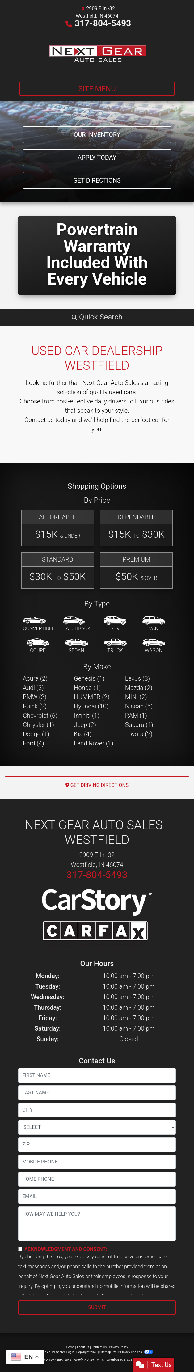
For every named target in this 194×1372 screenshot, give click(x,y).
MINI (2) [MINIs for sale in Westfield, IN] (136, 697)
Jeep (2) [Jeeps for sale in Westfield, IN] (85, 724)
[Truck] (115, 646)
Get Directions (97, 180)
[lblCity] (97, 1110)
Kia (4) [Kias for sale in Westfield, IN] (82, 734)
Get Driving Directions (97, 785)
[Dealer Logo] (97, 53)
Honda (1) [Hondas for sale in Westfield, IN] (87, 687)
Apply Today (97, 157)
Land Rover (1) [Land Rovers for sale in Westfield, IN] (93, 743)
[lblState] (97, 1127)
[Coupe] (38, 646)
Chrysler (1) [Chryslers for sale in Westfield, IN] (38, 724)
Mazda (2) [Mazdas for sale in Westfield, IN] (138, 687)
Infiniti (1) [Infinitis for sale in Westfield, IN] (86, 715)
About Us (83, 1347)
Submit (97, 1307)
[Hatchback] (76, 624)
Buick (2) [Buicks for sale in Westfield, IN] (35, 706)
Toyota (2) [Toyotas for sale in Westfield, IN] (139, 734)
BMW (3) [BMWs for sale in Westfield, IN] (34, 697)
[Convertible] (38, 624)
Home (70, 1347)
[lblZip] (97, 1144)
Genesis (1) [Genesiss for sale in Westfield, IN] (89, 678)
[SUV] (115, 624)
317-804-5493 (103, 23)
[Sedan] (76, 646)
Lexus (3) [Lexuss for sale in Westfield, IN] (137, 678)
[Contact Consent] (20, 1249)
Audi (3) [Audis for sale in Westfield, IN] (33, 687)
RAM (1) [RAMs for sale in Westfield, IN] (136, 715)
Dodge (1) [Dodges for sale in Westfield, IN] (36, 734)
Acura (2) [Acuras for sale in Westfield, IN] (35, 678)
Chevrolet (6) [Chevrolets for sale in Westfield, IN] (40, 715)
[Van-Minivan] (153, 624)
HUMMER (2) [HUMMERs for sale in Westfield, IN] (91, 697)
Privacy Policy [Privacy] (118, 1347)
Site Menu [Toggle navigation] (97, 88)
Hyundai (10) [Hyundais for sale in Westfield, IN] (91, 706)
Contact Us (99, 1347)
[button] (97, 317)
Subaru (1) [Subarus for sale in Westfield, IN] (139, 724)
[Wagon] (153, 646)
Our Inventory (97, 134)
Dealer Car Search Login (57, 1352)
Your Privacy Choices (133, 1352)
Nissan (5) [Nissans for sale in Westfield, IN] (139, 706)
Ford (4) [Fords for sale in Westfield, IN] (33, 743)
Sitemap (105, 1352)
